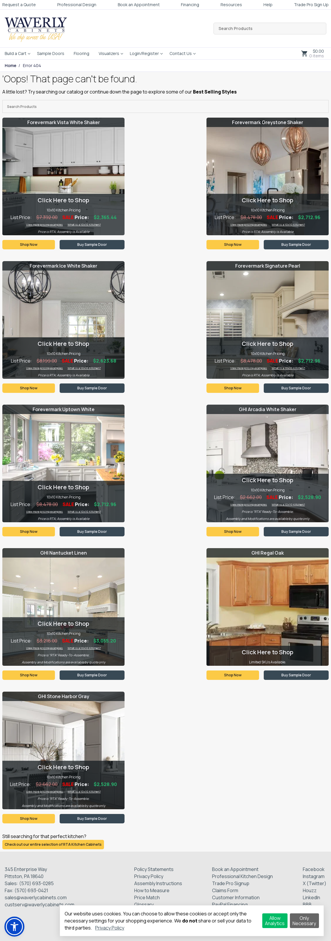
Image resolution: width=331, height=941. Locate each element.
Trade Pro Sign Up (311, 4)
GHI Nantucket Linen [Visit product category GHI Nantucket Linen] (63, 553)
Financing (190, 4)
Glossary (144, 904)
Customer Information (236, 897)
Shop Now (28, 244)
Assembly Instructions (158, 883)
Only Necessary (304, 921)
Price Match (147, 897)
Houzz (310, 890)
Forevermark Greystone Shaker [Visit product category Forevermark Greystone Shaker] (267, 122)
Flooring (81, 53)
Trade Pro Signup (230, 883)
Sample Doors (50, 53)
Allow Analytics (275, 921)
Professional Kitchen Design (242, 876)
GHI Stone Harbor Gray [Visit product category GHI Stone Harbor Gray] (63, 696)
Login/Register (144, 53)
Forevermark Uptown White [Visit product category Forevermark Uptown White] (64, 409)
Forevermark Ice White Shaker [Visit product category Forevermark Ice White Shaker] (63, 266)
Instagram (314, 876)
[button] (14, 926)
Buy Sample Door (92, 244)
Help (268, 4)
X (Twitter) (314, 883)
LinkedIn (311, 897)
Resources (231, 4)
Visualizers (109, 53)
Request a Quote (19, 4)
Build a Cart (15, 53)
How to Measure (151, 890)
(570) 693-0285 (36, 883)
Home (10, 66)
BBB (307, 904)
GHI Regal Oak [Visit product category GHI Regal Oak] (267, 553)
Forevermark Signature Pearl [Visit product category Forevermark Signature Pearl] (267, 266)
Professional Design (76, 4)
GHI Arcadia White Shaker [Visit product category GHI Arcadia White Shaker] (267, 409)
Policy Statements (154, 869)
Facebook (314, 869)
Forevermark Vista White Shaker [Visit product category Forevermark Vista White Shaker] (63, 122)
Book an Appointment (139, 4)
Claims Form (225, 890)
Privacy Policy (148, 876)
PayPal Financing (230, 904)
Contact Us (180, 53)
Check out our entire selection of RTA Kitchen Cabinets (53, 844)
